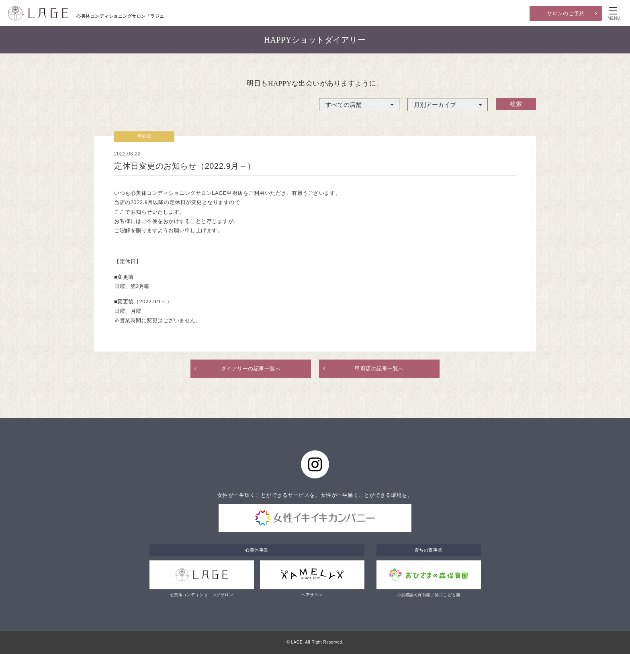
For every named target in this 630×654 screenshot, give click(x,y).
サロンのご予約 (566, 13)
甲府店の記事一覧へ (379, 369)
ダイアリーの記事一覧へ (251, 369)
